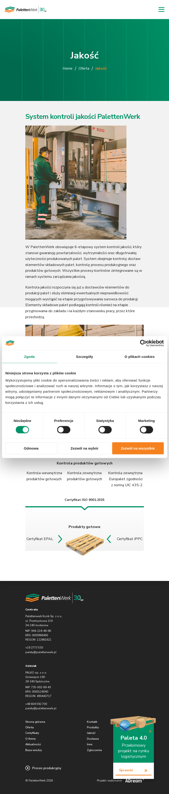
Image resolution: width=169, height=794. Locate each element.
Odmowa (31, 448)
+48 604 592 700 (36, 704)
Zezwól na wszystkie (138, 448)
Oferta (84, 68)
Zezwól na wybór (84, 448)
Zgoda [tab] (29, 356)
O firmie (30, 738)
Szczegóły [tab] (84, 356)
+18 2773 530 (34, 647)
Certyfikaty (32, 733)
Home (68, 68)
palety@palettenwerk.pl (40, 652)
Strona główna (35, 721)
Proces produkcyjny (43, 768)
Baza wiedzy (33, 750)
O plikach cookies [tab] (140, 356)
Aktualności (33, 744)
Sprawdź (126, 770)
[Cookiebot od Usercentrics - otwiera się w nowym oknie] (143, 343)
